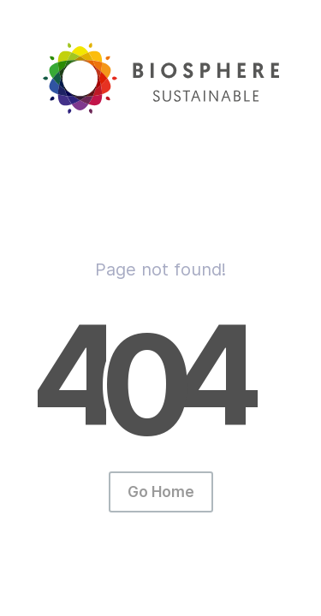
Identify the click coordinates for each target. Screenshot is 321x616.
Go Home (161, 491)
